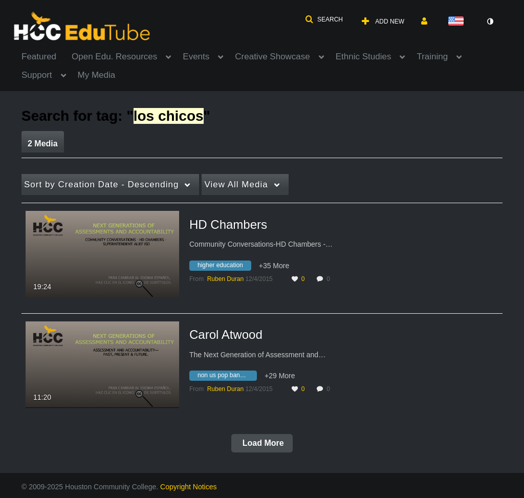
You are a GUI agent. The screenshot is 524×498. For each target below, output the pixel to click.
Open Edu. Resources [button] (114, 56)
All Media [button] (236, 184)
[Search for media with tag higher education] (224, 267)
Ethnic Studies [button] (363, 56)
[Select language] (458, 21)
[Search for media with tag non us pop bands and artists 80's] (227, 377)
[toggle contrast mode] (490, 21)
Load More (261, 443)
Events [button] (196, 56)
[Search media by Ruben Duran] (225, 279)
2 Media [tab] (43, 143)
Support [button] (36, 75)
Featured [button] (38, 56)
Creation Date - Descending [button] (101, 184)
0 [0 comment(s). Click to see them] (329, 279)
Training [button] (432, 56)
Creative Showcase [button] (272, 56)
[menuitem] (46, 56)
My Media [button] (97, 75)
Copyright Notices (188, 487)
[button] (324, 19)
